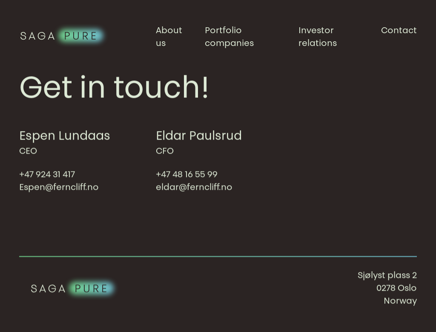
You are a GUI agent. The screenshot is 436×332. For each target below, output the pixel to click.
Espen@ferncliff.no (59, 187)
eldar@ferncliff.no (194, 187)
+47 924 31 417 (47, 175)
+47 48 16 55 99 (187, 175)
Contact (399, 31)
